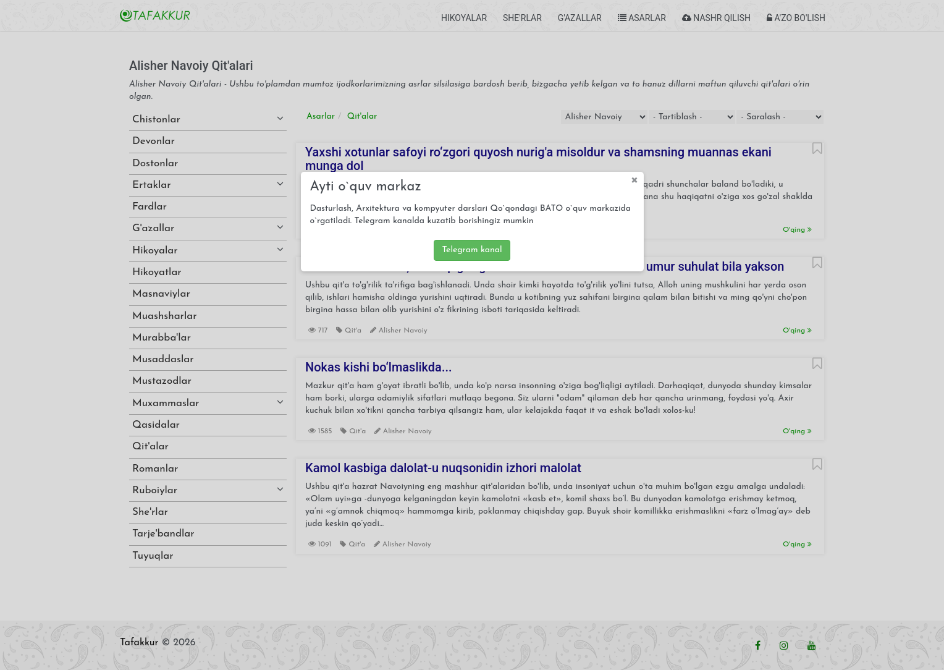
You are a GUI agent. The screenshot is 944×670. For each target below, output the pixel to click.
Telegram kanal (472, 250)
